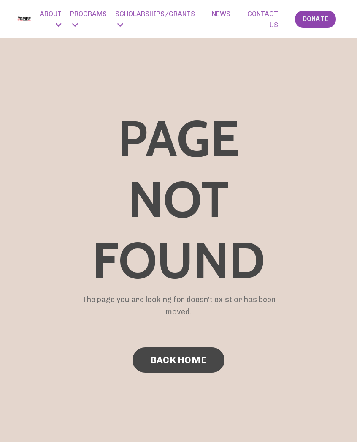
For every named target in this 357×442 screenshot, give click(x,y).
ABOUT (51, 19)
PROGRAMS (88, 19)
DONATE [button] (316, 19)
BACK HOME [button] (178, 360)
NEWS (221, 14)
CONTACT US (262, 19)
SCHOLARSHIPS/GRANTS (155, 19)
